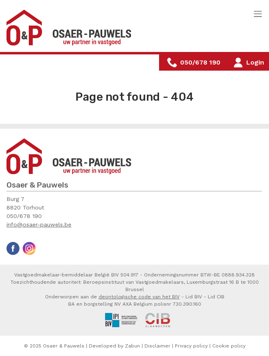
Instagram (29, 248)
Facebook (12, 248)
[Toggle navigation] (258, 14)
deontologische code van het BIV (139, 297)
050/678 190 (24, 216)
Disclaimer (157, 346)
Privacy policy (191, 346)
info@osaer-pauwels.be (38, 224)
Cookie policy (228, 346)
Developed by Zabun (114, 346)
